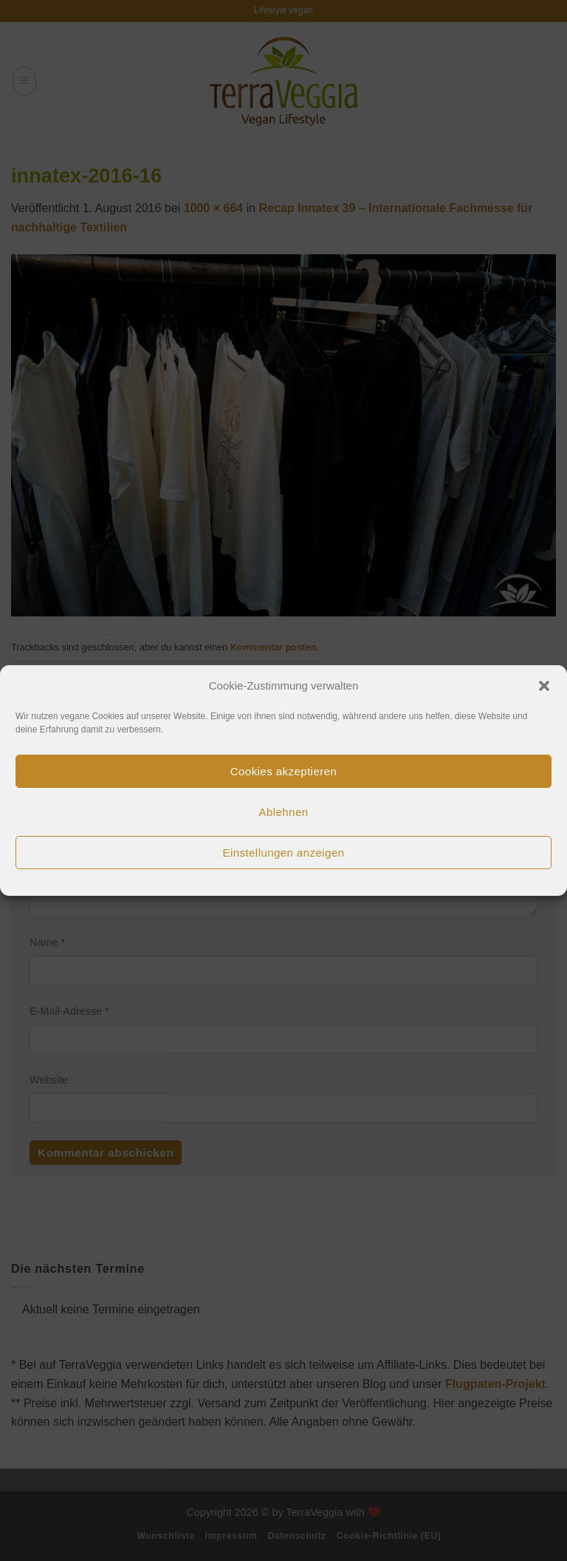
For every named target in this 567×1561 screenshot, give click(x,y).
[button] (544, 686)
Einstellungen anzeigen (283, 852)
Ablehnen (284, 812)
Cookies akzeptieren (283, 771)
